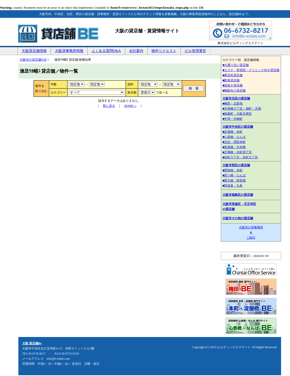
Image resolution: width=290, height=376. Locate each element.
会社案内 (136, 51)
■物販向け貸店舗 (234, 90)
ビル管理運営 (195, 51)
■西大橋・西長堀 (234, 180)
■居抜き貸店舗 (232, 85)
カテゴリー (58, 92)
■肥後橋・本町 (232, 170)
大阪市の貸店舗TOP (33, 59)
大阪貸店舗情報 (34, 51)
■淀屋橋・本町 (232, 132)
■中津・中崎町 (232, 119)
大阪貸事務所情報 (69, 51)
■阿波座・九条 (232, 185)
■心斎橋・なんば (234, 137)
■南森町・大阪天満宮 (237, 113)
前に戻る (109, 106)
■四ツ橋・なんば (234, 175)
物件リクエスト (164, 51)
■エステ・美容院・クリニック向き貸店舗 (250, 70)
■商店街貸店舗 (232, 75)
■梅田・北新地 (232, 103)
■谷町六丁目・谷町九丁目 (240, 157)
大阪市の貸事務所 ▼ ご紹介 (251, 232)
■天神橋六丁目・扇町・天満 (241, 108)
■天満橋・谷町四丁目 (237, 152)
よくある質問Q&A (106, 51)
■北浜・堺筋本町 (234, 142)
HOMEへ (130, 106)
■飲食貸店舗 (230, 80)
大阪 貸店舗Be (32, 343)
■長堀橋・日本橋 (234, 147)
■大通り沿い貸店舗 (235, 65)
